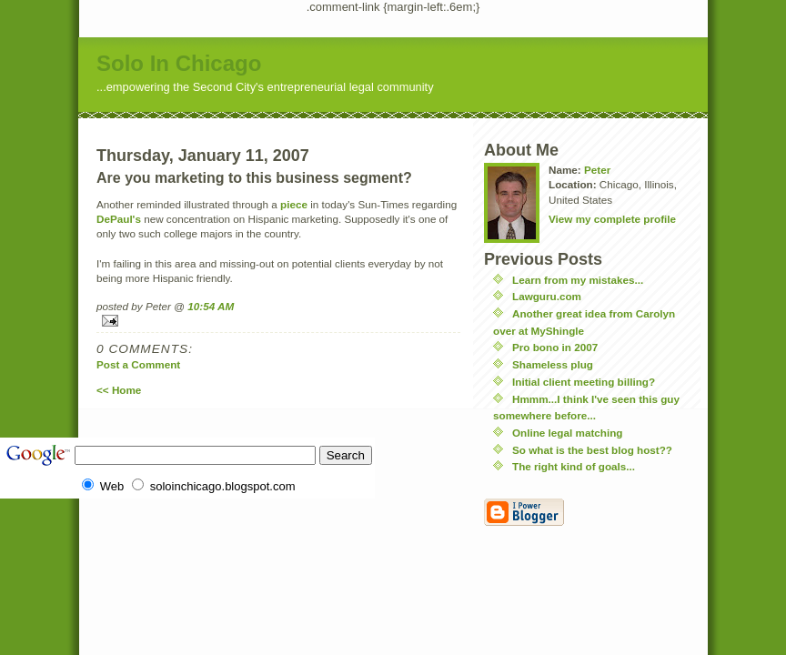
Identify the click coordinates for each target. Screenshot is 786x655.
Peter (597, 170)
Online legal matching (567, 432)
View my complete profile (612, 219)
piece (293, 204)
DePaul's (118, 219)
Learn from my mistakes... (577, 280)
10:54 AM (210, 306)
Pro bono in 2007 (555, 347)
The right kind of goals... (573, 466)
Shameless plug (552, 364)
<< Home (118, 390)
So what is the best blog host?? (592, 450)
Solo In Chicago (178, 63)
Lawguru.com (546, 296)
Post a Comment (138, 364)
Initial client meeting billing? (583, 382)
